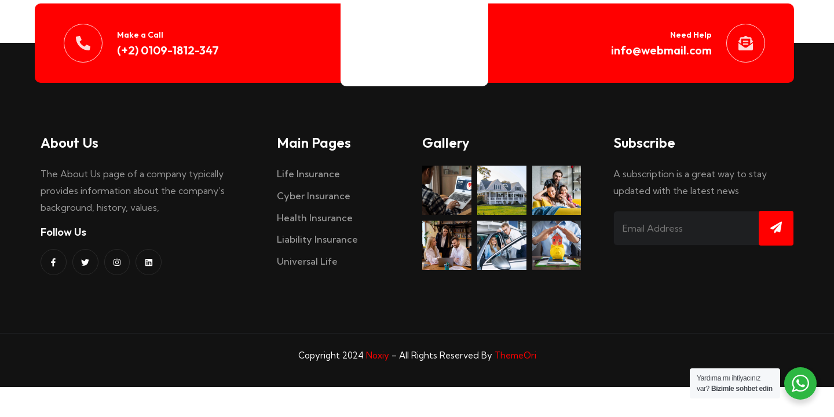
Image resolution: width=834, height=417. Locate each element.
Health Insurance (315, 218)
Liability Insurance (317, 239)
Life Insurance (308, 174)
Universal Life (307, 261)
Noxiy (377, 355)
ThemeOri (515, 355)
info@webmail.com (661, 50)
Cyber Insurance (313, 196)
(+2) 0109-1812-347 (168, 50)
